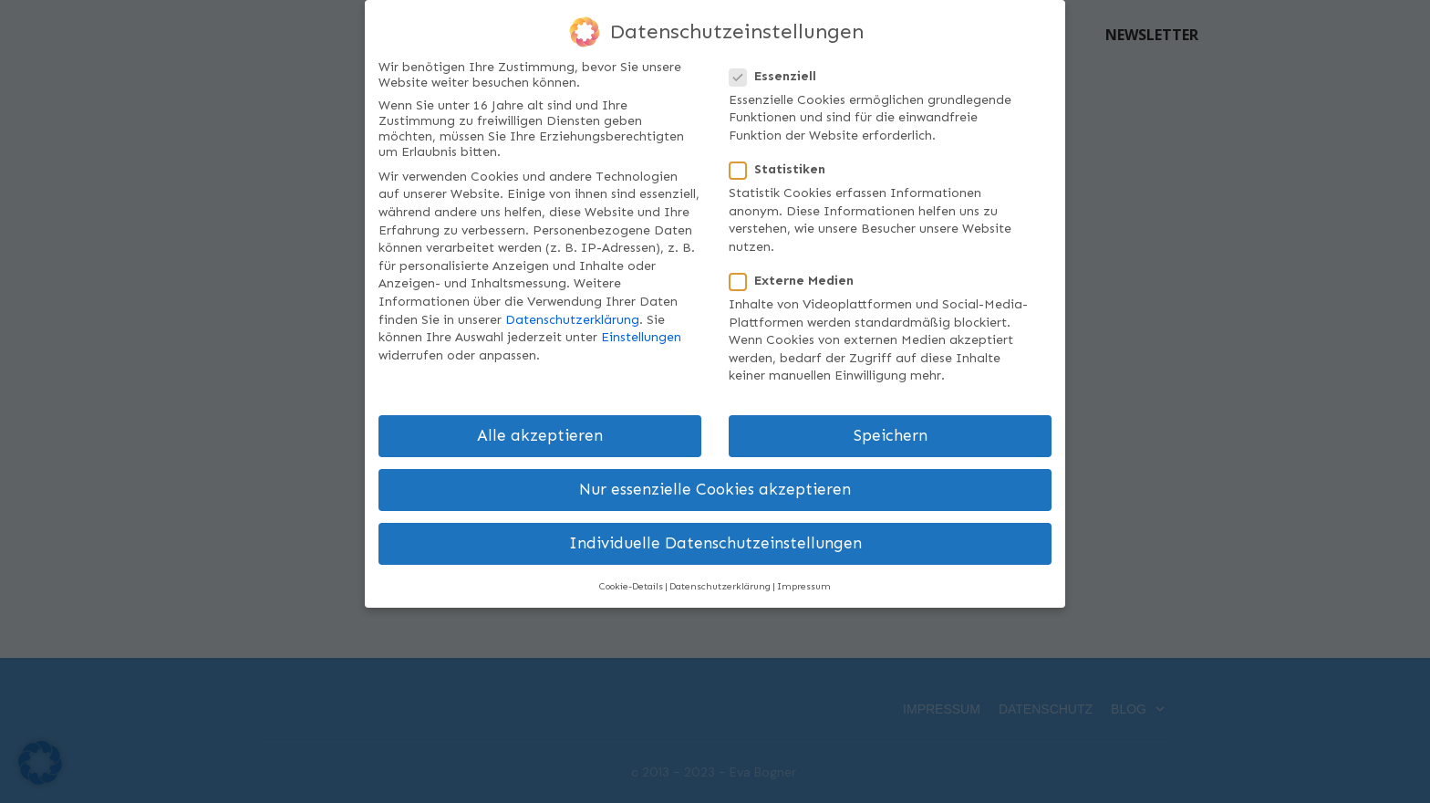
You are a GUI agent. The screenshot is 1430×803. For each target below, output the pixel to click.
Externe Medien (797, 280)
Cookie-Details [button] (631, 585)
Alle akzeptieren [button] (540, 435)
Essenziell (778, 75)
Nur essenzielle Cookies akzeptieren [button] (715, 489)
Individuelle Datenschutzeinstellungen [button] (715, 543)
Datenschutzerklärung (572, 319)
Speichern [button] (890, 435)
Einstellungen (641, 337)
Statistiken (783, 169)
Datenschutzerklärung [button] (720, 585)
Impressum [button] (804, 585)
